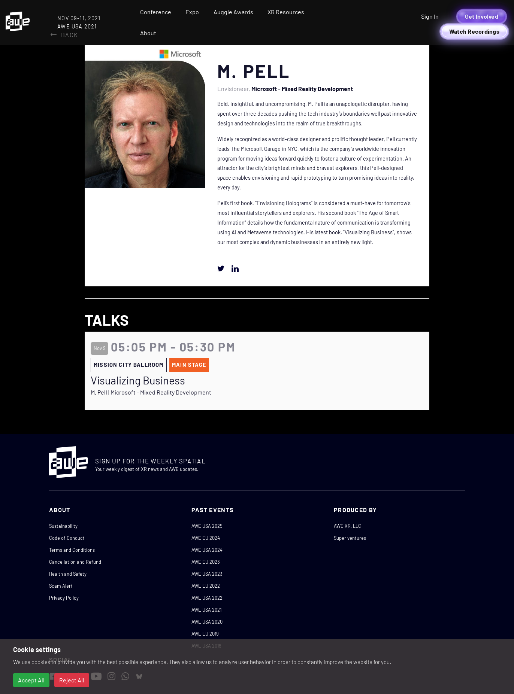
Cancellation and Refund (75, 562)
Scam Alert (61, 586)
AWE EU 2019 (205, 634)
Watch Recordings (474, 31)
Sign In (430, 16)
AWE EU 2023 (205, 562)
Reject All (71, 680)
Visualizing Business (138, 380)
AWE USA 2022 (207, 598)
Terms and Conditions (72, 550)
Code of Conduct (67, 538)
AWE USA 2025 (207, 526)
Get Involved (481, 16)
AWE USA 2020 (207, 622)
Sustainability (63, 526)
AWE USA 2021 (206, 610)
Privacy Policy (64, 598)
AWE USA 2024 (207, 550)
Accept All (31, 680)
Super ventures (350, 538)
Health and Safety (68, 574)
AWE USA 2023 (207, 574)
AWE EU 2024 (205, 538)
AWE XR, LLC (347, 526)
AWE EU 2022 (205, 586)
